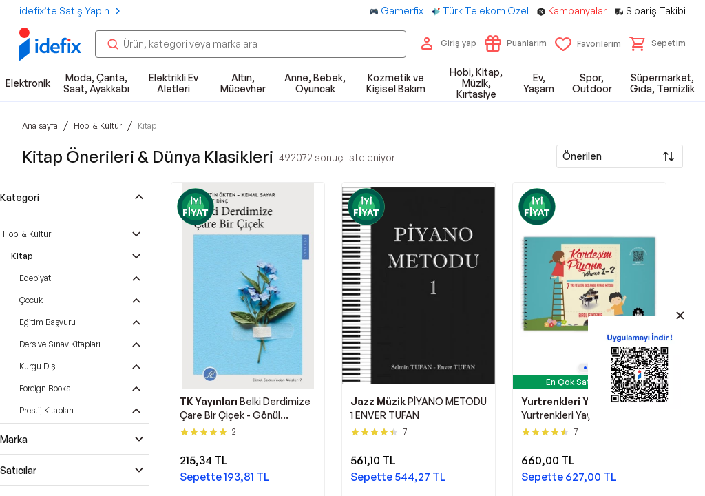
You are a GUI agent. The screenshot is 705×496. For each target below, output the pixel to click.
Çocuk (31, 300)
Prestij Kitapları (46, 410)
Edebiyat (35, 278)
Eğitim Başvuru (47, 322)
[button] (657, 43)
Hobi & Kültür (27, 234)
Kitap (22, 256)
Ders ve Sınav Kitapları (60, 344)
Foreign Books (44, 388)
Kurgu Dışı (38, 366)
